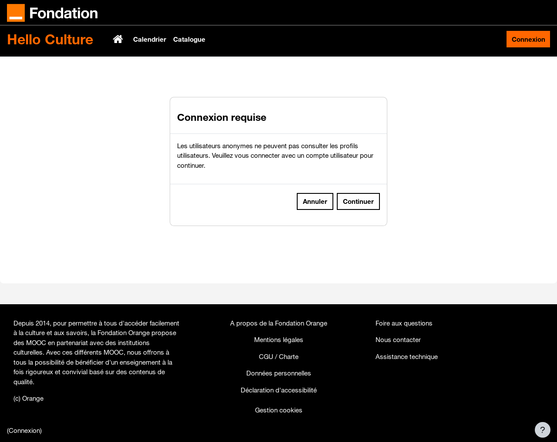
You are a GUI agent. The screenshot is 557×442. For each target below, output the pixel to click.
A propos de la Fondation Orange (278, 323)
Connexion (528, 39)
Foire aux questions (404, 323)
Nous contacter (398, 339)
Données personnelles (278, 373)
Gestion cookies (278, 410)
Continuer (358, 222)
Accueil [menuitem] (119, 39)
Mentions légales (278, 339)
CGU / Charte (279, 356)
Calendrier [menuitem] (149, 39)
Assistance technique (407, 356)
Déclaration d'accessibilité (279, 390)
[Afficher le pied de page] (542, 430)
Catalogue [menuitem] (189, 39)
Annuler (315, 222)
